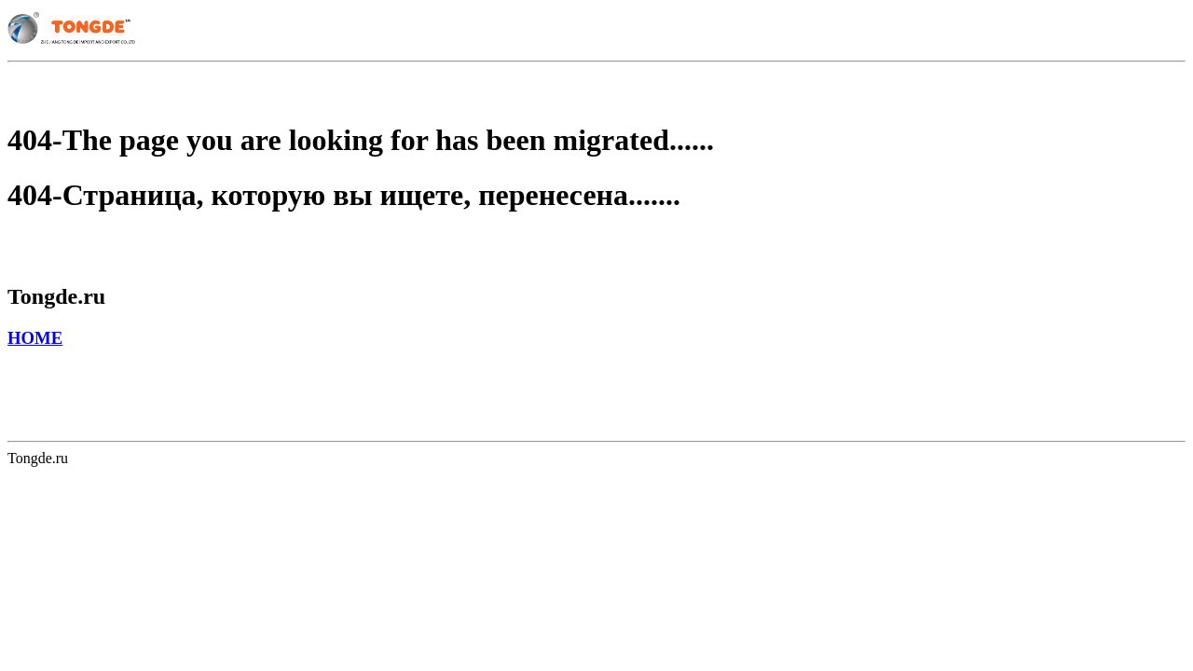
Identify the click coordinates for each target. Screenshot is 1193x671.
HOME (34, 338)
